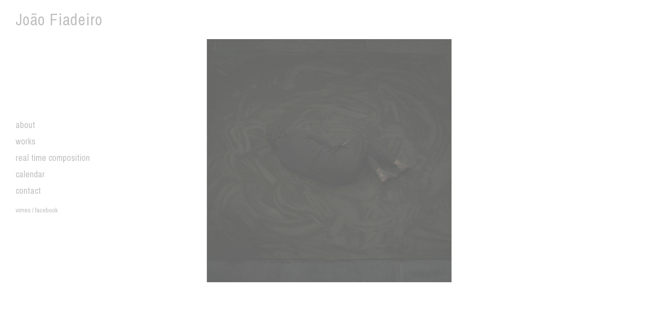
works (26, 141)
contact (28, 190)
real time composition (53, 158)
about (25, 125)
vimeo (23, 210)
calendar (30, 174)
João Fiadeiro (59, 19)
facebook (46, 210)
